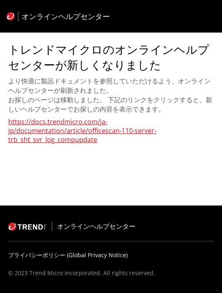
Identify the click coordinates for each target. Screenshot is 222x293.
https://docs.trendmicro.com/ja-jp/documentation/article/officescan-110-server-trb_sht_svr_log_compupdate (82, 130)
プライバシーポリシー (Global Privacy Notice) (68, 255)
